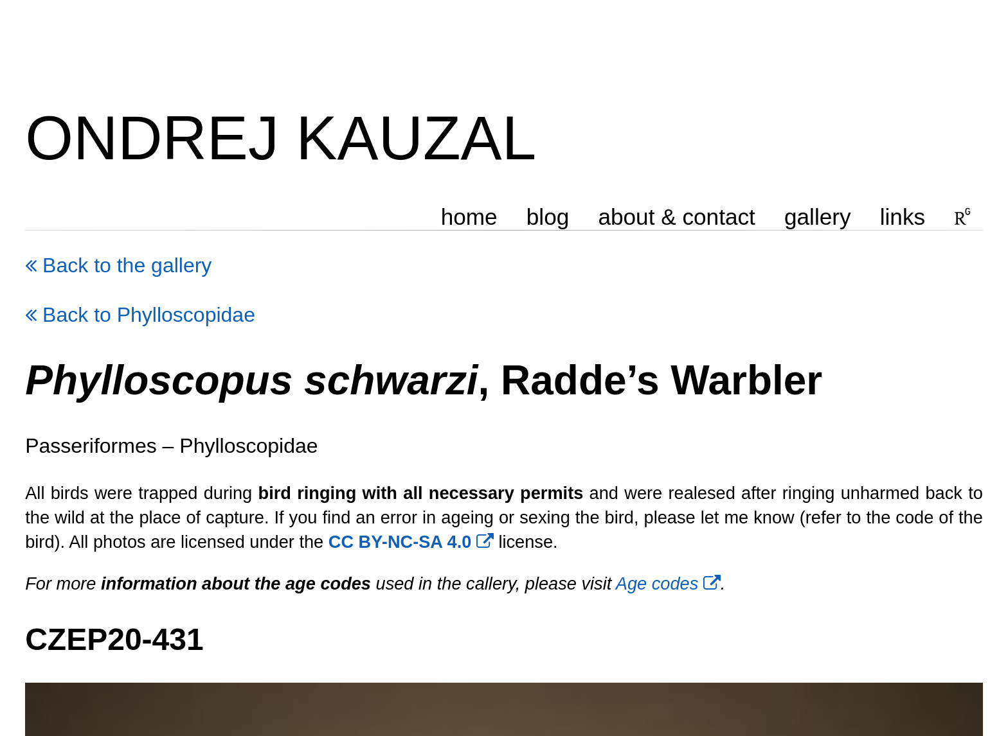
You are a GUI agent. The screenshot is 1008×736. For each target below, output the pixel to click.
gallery (817, 216)
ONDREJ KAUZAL (280, 137)
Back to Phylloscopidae (140, 314)
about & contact (676, 216)
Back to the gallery (118, 265)
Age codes (668, 583)
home (469, 216)
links (902, 216)
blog (548, 216)
